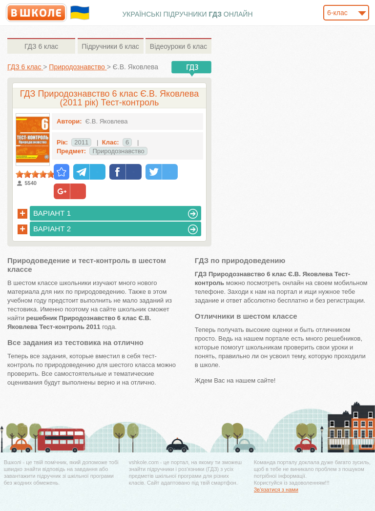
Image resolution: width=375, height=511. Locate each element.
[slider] (35, 174)
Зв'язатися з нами (276, 489)
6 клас (41, 46)
